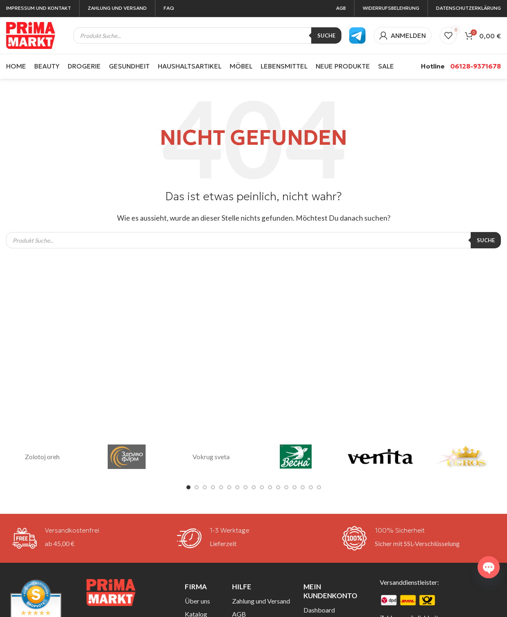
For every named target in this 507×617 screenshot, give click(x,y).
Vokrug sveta (211, 456)
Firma (196, 586)
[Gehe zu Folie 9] (254, 487)
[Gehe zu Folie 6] (229, 487)
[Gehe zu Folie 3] (205, 487)
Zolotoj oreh (42, 456)
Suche (326, 35)
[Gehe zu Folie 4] (213, 487)
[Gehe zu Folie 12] (278, 487)
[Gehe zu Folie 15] (303, 487)
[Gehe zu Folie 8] (246, 487)
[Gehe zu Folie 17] (319, 487)
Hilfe (241, 586)
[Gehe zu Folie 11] (270, 487)
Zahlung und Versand (261, 601)
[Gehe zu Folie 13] (286, 487)
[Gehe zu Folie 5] (221, 487)
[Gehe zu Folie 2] (197, 487)
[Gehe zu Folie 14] (294, 487)
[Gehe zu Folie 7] (237, 487)
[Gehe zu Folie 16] (311, 487)
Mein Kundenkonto (330, 591)
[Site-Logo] (30, 34)
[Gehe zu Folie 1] (188, 487)
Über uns (197, 601)
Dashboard (319, 610)
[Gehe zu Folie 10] (262, 487)
